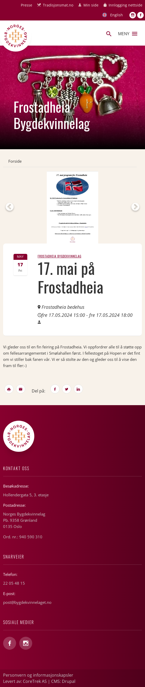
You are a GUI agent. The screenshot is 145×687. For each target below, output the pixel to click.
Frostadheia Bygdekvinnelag (59, 256)
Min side (90, 5)
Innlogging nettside (125, 5)
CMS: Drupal (63, 681)
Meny (127, 34)
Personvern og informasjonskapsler (38, 675)
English (116, 14)
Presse (26, 5)
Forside (15, 161)
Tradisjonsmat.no (58, 5)
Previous (9, 207)
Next (135, 207)
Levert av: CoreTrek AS (25, 681)
